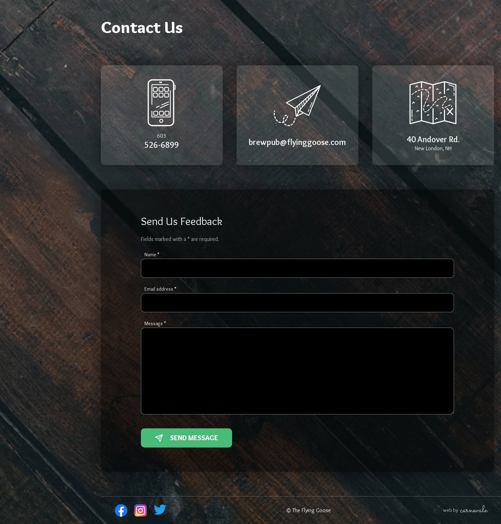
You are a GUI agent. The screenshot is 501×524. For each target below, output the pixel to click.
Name (151, 254)
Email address (160, 289)
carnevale (473, 510)
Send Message (186, 438)
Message (155, 323)
